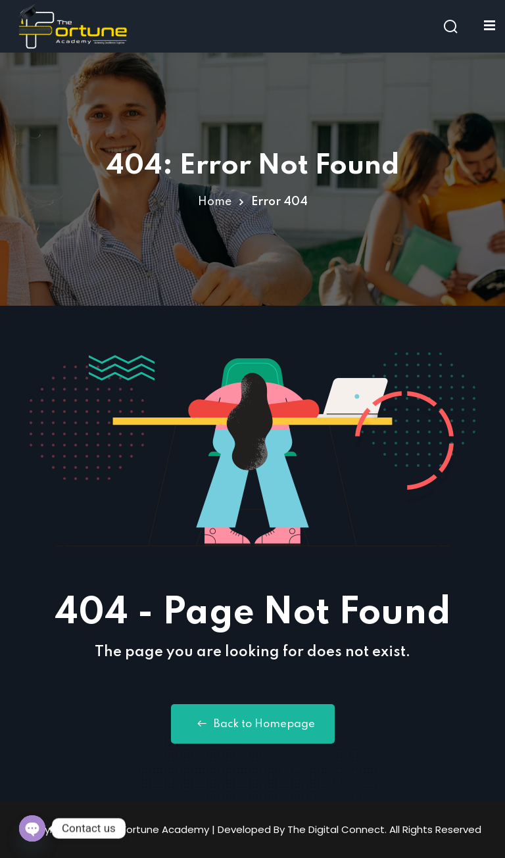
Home (214, 202)
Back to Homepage (253, 724)
